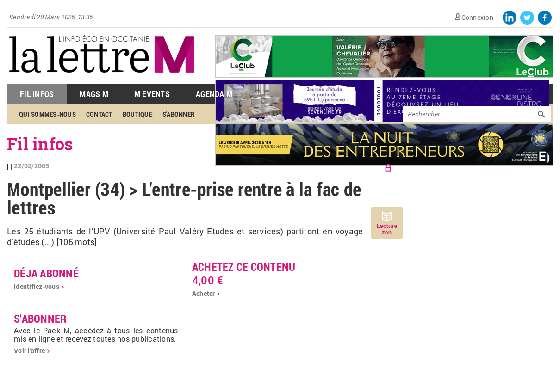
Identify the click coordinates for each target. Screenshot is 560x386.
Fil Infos (37, 93)
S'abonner (178, 114)
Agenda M (214, 93)
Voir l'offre (29, 350)
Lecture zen (386, 229)
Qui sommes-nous (47, 114)
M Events (152, 93)
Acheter (203, 293)
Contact (99, 114)
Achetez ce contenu (244, 266)
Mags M (94, 93)
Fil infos (40, 144)
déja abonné (46, 273)
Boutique (137, 114)
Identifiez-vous (36, 286)
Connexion (477, 17)
